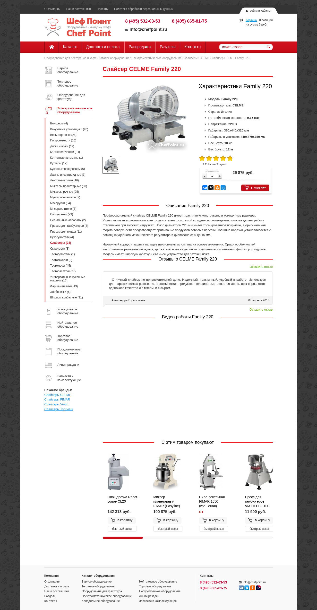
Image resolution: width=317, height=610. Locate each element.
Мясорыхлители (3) (63, 208)
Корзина (251, 20)
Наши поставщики (78, 9)
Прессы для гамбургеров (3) (69, 225)
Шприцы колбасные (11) (66, 297)
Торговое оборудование (155, 586)
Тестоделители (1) (62, 254)
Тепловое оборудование (98, 586)
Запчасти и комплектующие (158, 601)
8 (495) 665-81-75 (189, 21)
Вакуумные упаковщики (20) (69, 129)
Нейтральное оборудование (158, 581)
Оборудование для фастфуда (102, 591)
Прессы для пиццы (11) (66, 231)
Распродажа (140, 47)
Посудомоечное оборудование (159, 591)
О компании (52, 9)
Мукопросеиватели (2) (65, 197)
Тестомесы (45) (60, 265)
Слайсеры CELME (57, 395)
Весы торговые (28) (63, 135)
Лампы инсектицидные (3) (68, 174)
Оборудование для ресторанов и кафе (70, 58)
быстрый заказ (122, 529)
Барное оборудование (97, 581)
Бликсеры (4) (59, 123)
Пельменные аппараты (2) (68, 220)
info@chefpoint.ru (146, 29)
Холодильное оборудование (101, 601)
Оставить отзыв (261, 267)
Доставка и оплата (103, 47)
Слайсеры (190, 58)
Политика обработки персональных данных (143, 9)
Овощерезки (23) (61, 214)
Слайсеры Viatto (56, 404)
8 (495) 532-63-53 (142, 21)
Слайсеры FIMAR (57, 399)
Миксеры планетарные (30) (68, 186)
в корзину (255, 187)
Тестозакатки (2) (61, 260)
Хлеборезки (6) (60, 292)
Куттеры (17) (59, 163)
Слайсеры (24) (60, 242)
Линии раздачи (149, 596)
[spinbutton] (212, 175)
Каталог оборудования (114, 58)
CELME (205, 58)
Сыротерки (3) (59, 248)
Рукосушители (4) (62, 237)
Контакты (192, 47)
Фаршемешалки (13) (64, 286)
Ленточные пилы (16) (64, 180)
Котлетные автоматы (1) (66, 157)
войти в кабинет (260, 10)
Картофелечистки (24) (65, 152)
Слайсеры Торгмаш (58, 409)
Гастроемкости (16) (63, 140)
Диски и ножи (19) (62, 146)
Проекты (102, 9)
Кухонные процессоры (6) (67, 169)
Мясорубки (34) (60, 203)
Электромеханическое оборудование (156, 58)
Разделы (167, 47)
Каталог (70, 47)
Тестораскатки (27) (63, 271)
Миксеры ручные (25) (64, 191)
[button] (220, 176)
